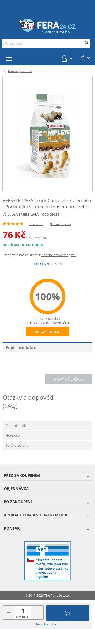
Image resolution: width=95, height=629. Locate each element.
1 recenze (36, 224)
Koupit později (46, 624)
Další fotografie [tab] (17, 445)
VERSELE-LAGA (27, 214)
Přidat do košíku (67, 613)
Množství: (22, 616)
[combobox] (46, 43)
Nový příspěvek (69, 379)
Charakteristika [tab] (17, 425)
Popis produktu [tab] (21, 347)
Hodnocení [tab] (14, 435)
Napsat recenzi (60, 224)
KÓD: (45, 214)
